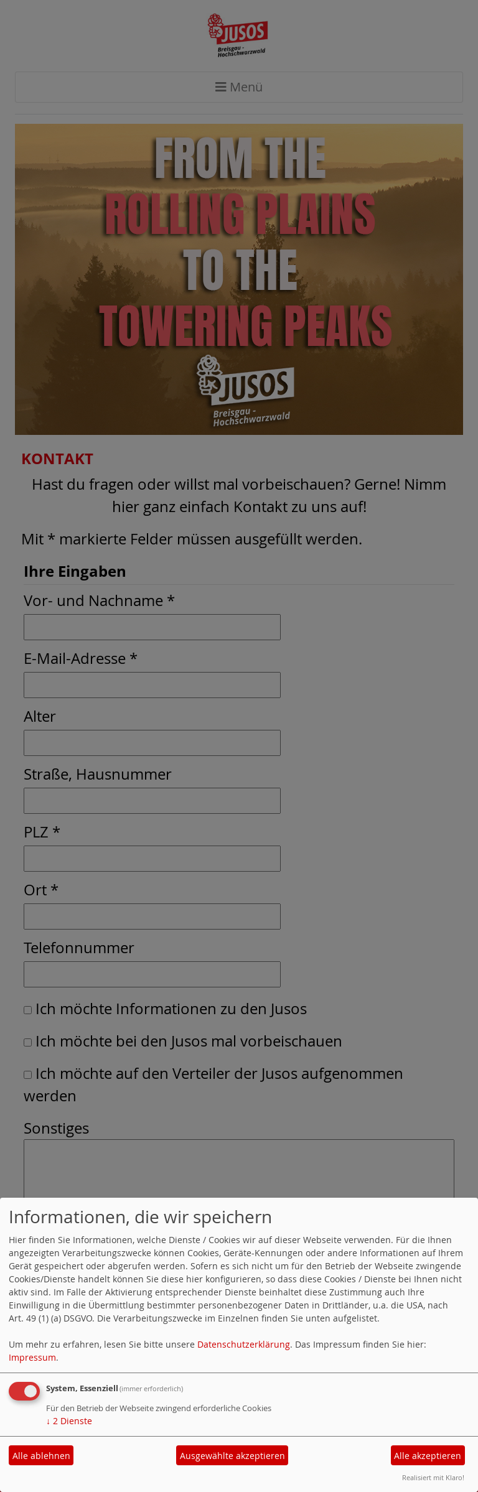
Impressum (32, 1357)
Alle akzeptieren (427, 1456)
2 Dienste (69, 1421)
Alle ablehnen (41, 1456)
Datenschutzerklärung (243, 1344)
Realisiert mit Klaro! (433, 1477)
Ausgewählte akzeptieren (232, 1456)
